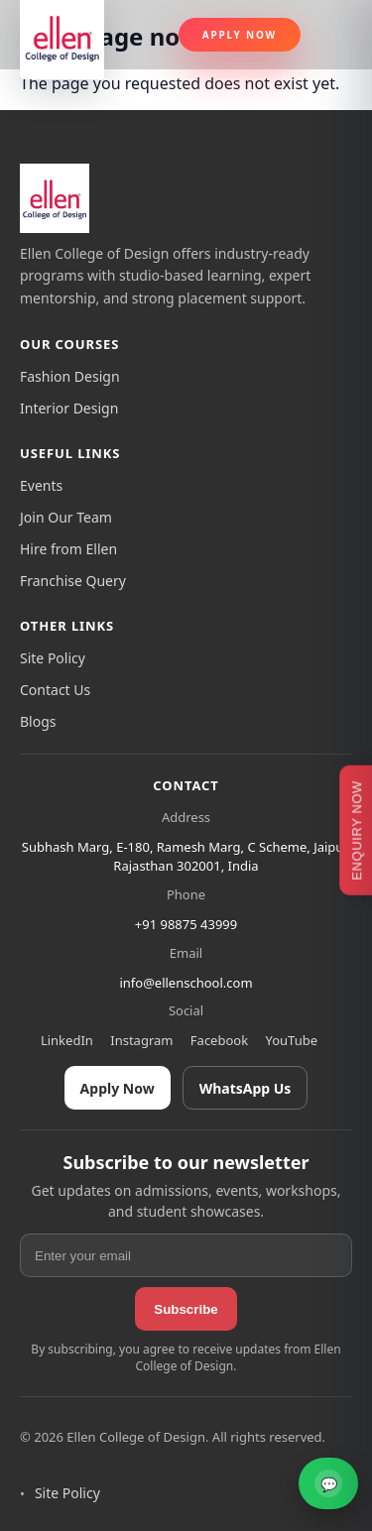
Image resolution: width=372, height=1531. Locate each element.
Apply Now (239, 35)
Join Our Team (66, 517)
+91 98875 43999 (186, 924)
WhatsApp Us (245, 1088)
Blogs (38, 721)
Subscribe (185, 1309)
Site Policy (52, 657)
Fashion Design (70, 376)
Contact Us (55, 689)
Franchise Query (73, 580)
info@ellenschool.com (185, 983)
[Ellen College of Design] (54, 198)
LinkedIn (67, 1040)
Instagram (141, 1040)
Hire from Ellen (68, 548)
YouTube (292, 1040)
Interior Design (69, 408)
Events (41, 485)
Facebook (219, 1040)
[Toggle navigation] (334, 35)
